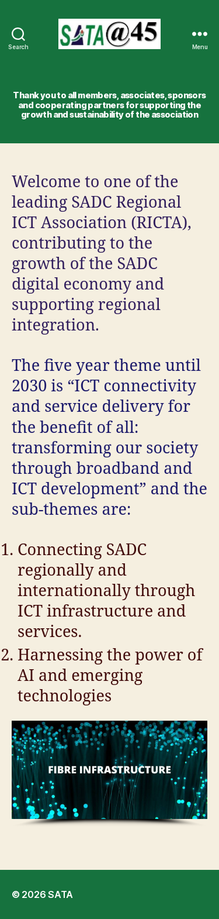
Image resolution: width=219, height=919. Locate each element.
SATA (60, 894)
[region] (109, 774)
